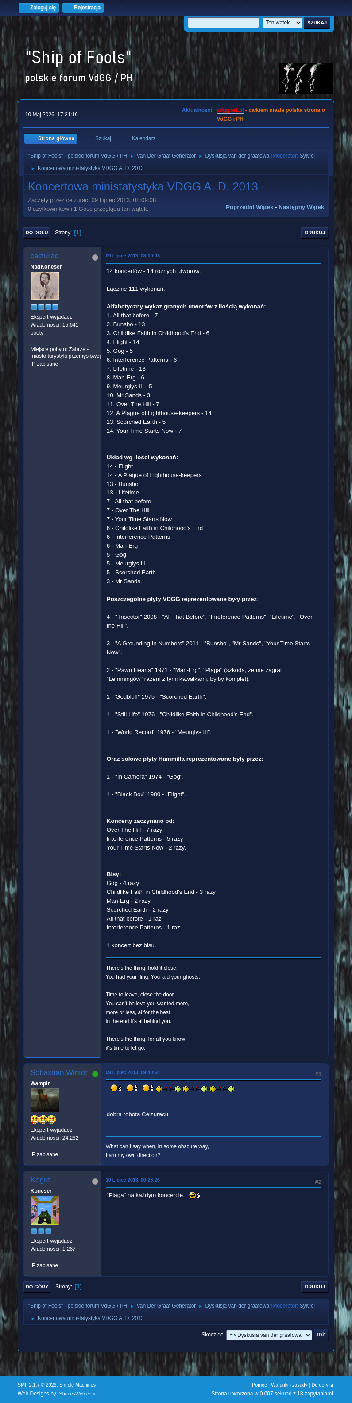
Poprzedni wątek (249, 207)
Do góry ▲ (323, 1384)
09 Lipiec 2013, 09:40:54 (133, 1072)
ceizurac (44, 256)
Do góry (37, 1286)
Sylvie (307, 156)
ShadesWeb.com (77, 1393)
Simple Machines (77, 1384)
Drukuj (315, 232)
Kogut (40, 1180)
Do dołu (37, 232)
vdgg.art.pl (230, 110)
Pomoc (259, 1384)
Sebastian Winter (59, 1072)
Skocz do (212, 1335)
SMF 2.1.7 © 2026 (37, 1384)
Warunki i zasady (289, 1384)
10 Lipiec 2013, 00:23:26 (133, 1179)
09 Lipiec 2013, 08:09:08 (133, 255)
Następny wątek (301, 207)
